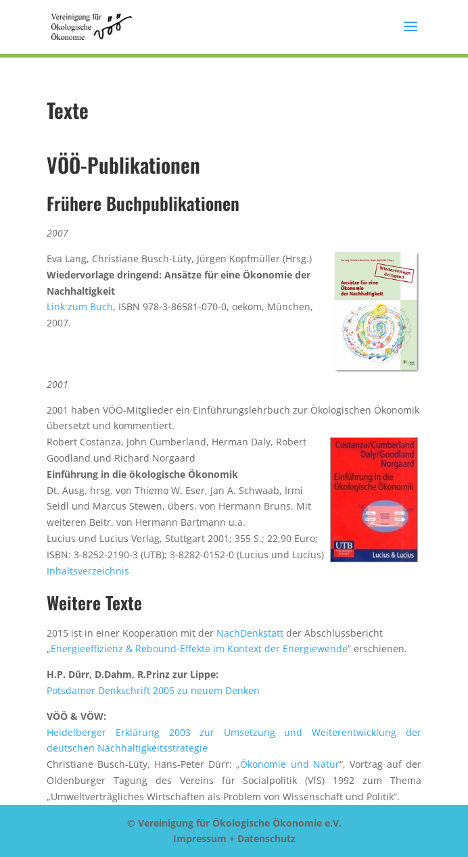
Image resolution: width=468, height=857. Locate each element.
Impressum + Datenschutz (234, 838)
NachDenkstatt (249, 633)
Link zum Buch (80, 306)
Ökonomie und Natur (289, 764)
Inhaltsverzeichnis (88, 570)
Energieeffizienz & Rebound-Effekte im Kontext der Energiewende (199, 648)
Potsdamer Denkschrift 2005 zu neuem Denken (153, 690)
